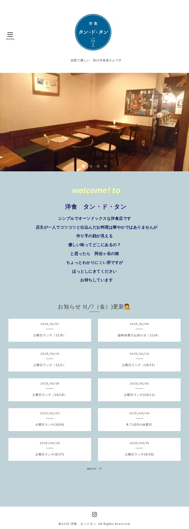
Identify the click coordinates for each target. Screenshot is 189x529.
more (94, 468)
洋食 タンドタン (83, 524)
